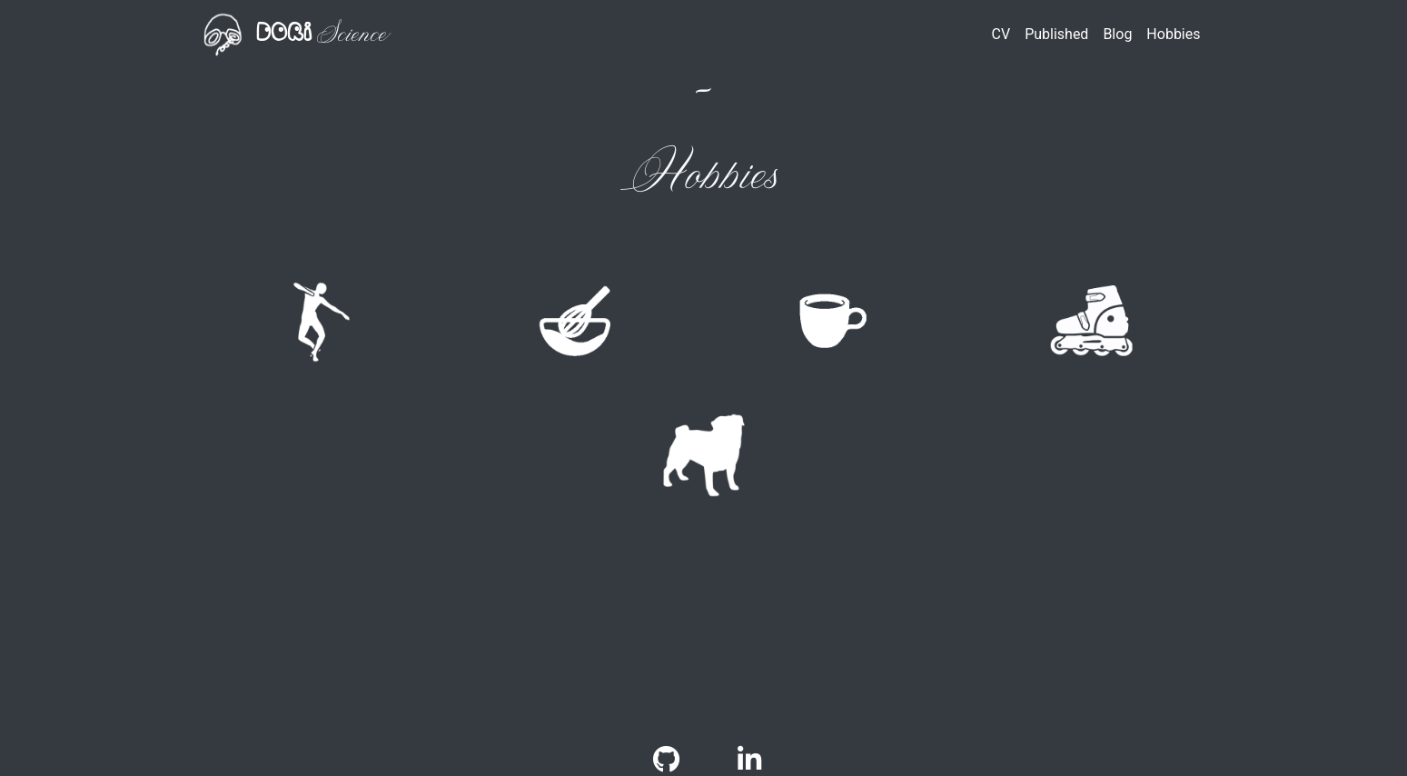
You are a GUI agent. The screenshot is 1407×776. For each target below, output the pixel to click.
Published (1056, 34)
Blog (1117, 34)
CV (1001, 34)
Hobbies (1173, 34)
